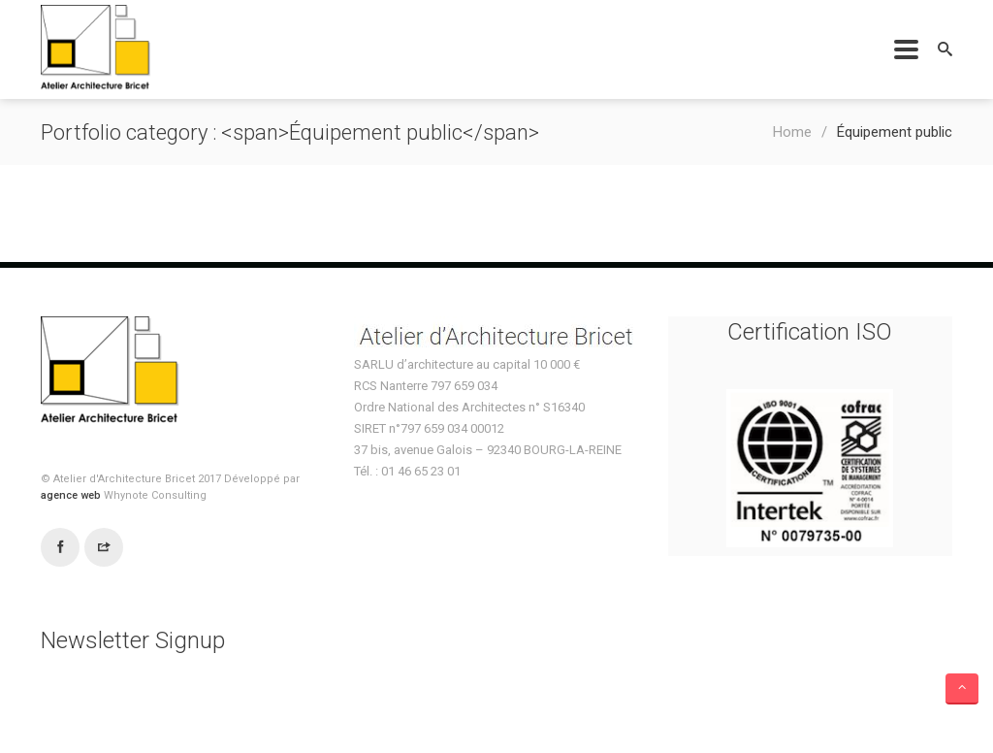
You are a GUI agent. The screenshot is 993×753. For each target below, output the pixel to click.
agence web (72, 495)
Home (792, 132)
